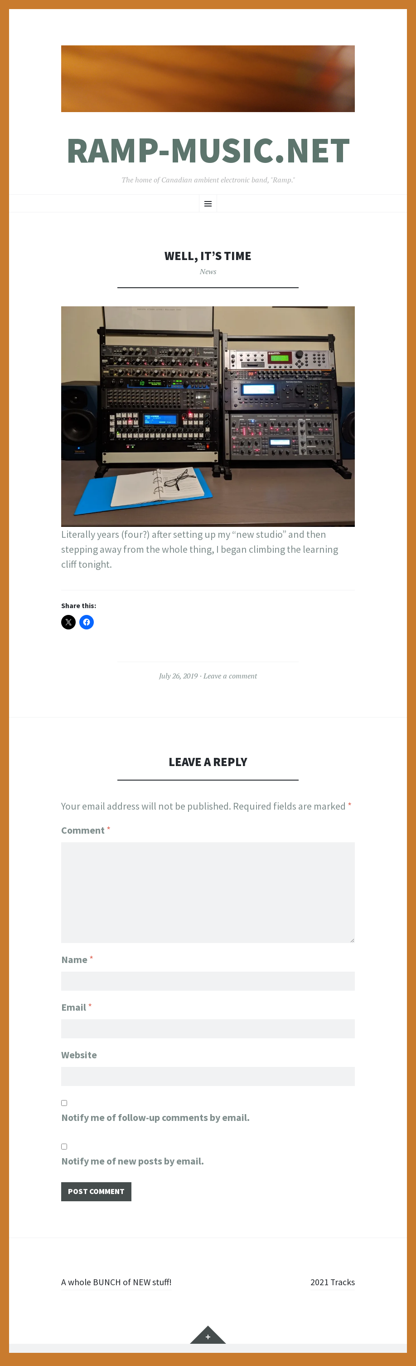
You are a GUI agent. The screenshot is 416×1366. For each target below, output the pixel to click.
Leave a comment (230, 676)
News (208, 271)
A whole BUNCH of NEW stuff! (122, 1285)
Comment (86, 830)
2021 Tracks (330, 1285)
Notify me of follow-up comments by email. (155, 1119)
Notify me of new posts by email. (132, 1163)
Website (79, 1055)
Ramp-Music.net (208, 150)
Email (76, 1005)
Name (77, 956)
